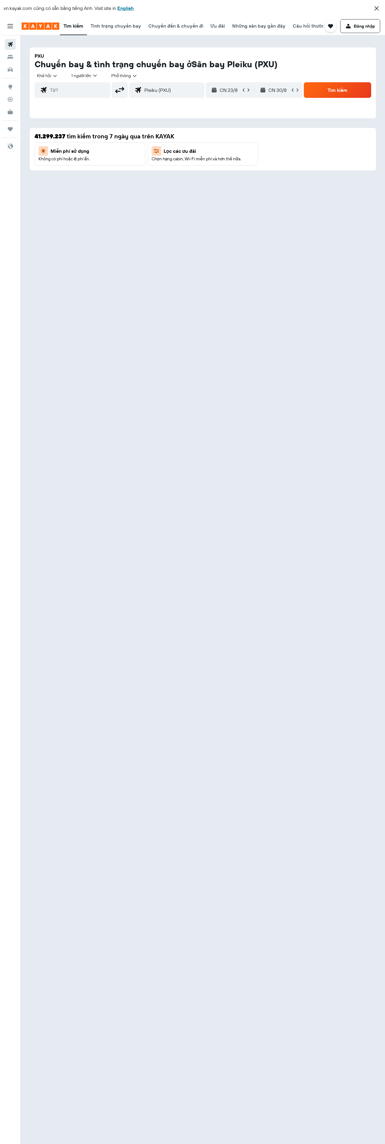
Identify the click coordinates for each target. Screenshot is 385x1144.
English (125, 8)
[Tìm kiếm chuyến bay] (10, 44)
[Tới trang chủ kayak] (40, 26)
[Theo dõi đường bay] (10, 99)
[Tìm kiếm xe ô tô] (10, 70)
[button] (376, 8)
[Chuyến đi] (10, 129)
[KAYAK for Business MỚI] (10, 112)
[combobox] (47, 76)
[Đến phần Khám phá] (10, 87)
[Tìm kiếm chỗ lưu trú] (10, 57)
